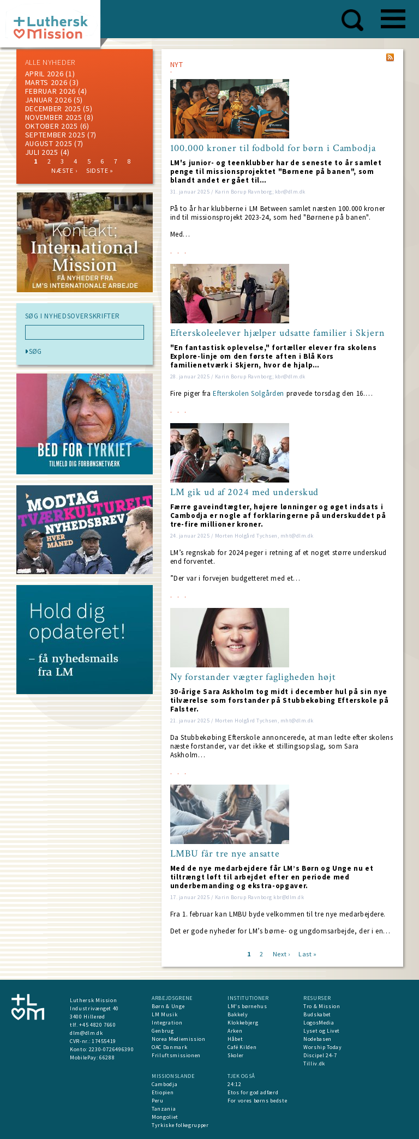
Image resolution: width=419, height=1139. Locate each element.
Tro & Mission (321, 1006)
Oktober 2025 (51, 126)
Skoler (236, 1055)
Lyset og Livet (321, 1030)
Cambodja (164, 1084)
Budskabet (317, 1014)
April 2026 (44, 74)
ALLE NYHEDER (50, 62)
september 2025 (55, 135)
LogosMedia (318, 1022)
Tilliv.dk (314, 1063)
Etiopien (162, 1092)
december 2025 (53, 108)
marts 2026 (46, 82)
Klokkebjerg (243, 1022)
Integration (167, 1022)
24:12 (234, 1084)
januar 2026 (48, 100)
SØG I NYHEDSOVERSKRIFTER (73, 316)
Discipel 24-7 (320, 1055)
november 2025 (53, 117)
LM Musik (164, 1014)
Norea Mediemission (179, 1038)
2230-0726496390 (111, 1049)
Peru (158, 1100)
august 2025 (49, 143)
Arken (235, 1030)
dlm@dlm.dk (86, 1032)
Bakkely (238, 1014)
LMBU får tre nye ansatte (225, 854)
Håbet (235, 1038)
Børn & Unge (168, 1006)
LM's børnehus (247, 1006)
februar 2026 (50, 91)
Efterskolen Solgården (248, 393)
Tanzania (164, 1108)
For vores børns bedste (257, 1100)
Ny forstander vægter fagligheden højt (253, 677)
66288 (107, 1057)
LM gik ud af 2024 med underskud (244, 492)
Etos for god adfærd (253, 1092)
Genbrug (163, 1030)
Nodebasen (317, 1038)
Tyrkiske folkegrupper (180, 1125)
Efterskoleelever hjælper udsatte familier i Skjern (277, 333)
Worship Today (322, 1047)
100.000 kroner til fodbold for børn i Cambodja (273, 148)
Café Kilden (242, 1047)
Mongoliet (165, 1116)
